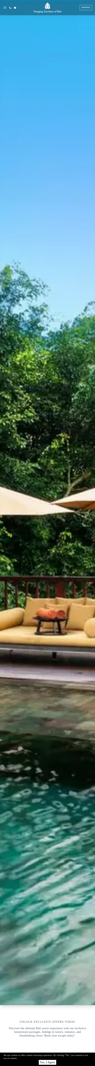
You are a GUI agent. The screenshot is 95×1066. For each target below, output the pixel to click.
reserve (86, 7)
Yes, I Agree (47, 1062)
